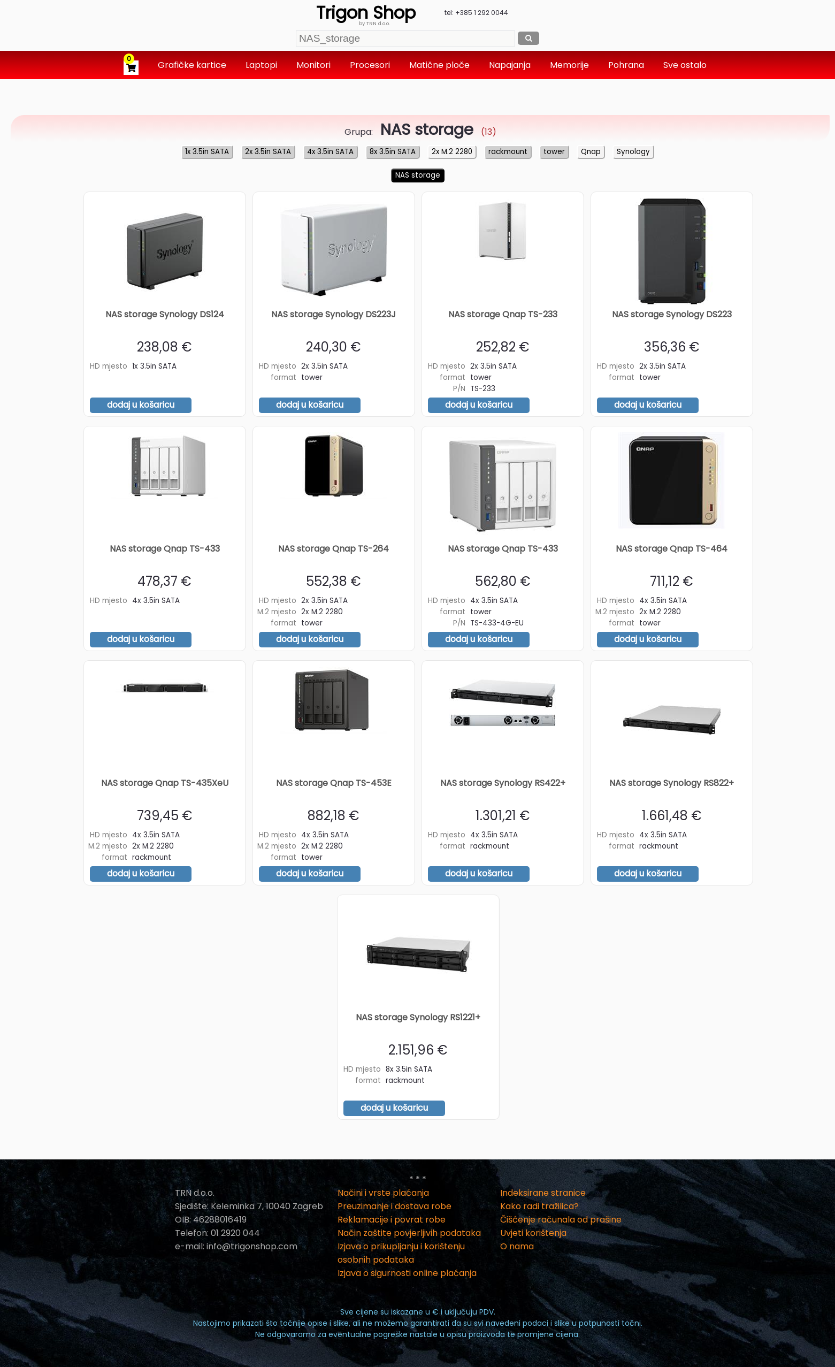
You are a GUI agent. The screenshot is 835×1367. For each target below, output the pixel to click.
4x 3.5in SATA (330, 152)
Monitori (314, 65)
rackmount (507, 152)
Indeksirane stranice (543, 1193)
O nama (517, 1246)
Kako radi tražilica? (539, 1206)
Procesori (371, 65)
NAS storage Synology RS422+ (502, 783)
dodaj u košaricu (140, 405)
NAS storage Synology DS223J (333, 314)
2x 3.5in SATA (268, 152)
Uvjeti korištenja (533, 1233)
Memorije (570, 65)
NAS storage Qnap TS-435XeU (164, 783)
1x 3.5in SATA (207, 152)
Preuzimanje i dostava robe (394, 1206)
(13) (435, 132)
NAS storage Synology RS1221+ (418, 1017)
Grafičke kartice (193, 65)
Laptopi (262, 65)
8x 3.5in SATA (393, 152)
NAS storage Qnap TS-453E (334, 783)
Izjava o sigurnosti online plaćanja (407, 1273)
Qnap (591, 152)
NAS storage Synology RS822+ (671, 783)
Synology (633, 152)
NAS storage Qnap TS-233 (502, 314)
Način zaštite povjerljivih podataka (409, 1233)
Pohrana (627, 65)
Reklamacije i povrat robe (392, 1219)
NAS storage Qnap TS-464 (671, 549)
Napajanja (511, 65)
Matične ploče (440, 65)
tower (554, 152)
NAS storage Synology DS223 (672, 314)
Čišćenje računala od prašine (561, 1219)
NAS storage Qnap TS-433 (165, 549)
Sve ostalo (686, 65)
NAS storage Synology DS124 (164, 314)
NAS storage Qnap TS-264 (333, 549)
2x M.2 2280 (452, 152)
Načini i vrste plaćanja (383, 1193)
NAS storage (417, 175)
